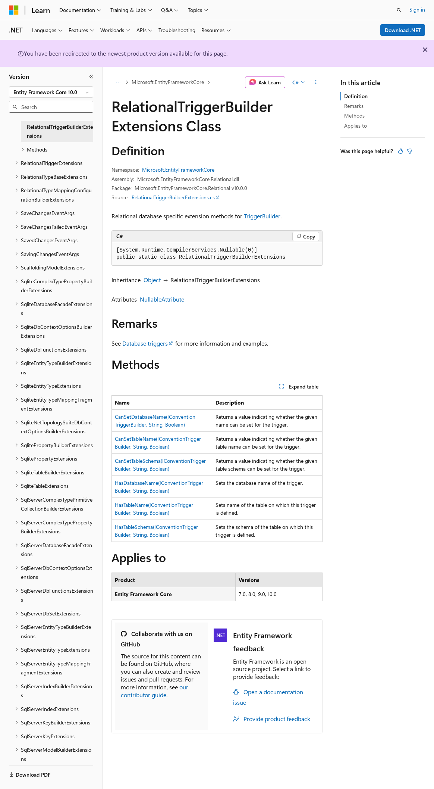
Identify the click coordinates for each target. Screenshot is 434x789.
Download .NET (403, 30)
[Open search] (398, 10)
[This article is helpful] (400, 151)
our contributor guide (154, 691)
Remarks (354, 105)
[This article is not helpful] (409, 151)
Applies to (355, 125)
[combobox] (51, 92)
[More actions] (316, 82)
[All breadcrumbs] (118, 82)
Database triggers (145, 343)
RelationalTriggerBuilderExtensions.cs (173, 197)
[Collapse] (91, 76)
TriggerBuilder (262, 216)
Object (152, 280)
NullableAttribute (162, 299)
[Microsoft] (14, 10)
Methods (354, 115)
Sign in (417, 9)
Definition (356, 96)
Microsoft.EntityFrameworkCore (168, 81)
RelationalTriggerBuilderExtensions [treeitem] (60, 131)
